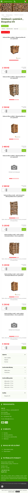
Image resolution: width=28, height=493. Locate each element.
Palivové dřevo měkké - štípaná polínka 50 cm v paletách (14, 77)
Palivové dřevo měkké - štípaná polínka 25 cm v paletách (14, 156)
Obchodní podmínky (8, 435)
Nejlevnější (16, 28)
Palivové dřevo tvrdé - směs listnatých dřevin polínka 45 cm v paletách (14, 195)
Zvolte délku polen (7, 378)
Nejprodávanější (9, 28)
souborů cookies (11, 491)
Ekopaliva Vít (5, 32)
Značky (4, 393)
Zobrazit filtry (5, 26)
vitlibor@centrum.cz (9, 419)
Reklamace (6, 438)
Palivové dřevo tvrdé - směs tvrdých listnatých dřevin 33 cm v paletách (14, 274)
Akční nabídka (6, 358)
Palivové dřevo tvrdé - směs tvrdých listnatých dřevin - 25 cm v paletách (14, 314)
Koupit (23, 71)
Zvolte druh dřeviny (7, 367)
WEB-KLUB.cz (23, 483)
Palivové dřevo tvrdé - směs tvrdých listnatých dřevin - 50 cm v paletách (14, 235)
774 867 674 (15, 463)
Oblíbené (3, 28)
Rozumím (17, 491)
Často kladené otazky (8, 449)
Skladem (5, 360)
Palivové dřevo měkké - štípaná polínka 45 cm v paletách (14, 38)
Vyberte (4, 354)
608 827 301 (11, 462)
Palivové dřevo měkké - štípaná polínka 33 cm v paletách (14, 116)
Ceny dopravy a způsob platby (10, 437)
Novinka (5, 362)
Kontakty (6, 433)
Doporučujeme (7, 451)
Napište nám (4, 472)
